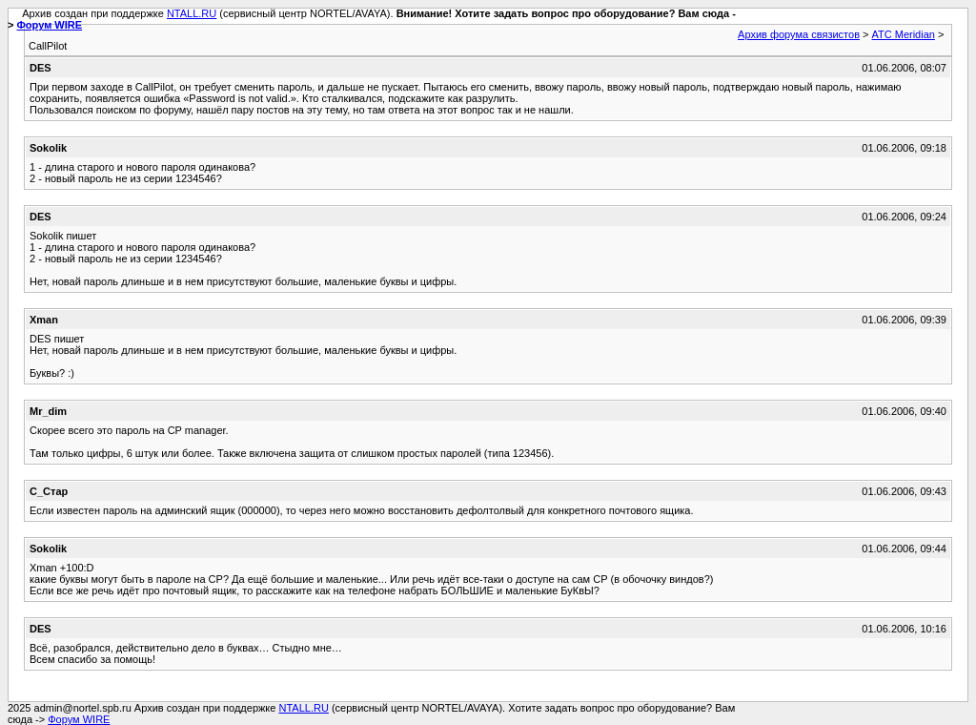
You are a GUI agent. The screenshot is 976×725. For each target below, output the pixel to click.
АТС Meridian (903, 34)
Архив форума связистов (799, 34)
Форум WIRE (49, 25)
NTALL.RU (191, 13)
